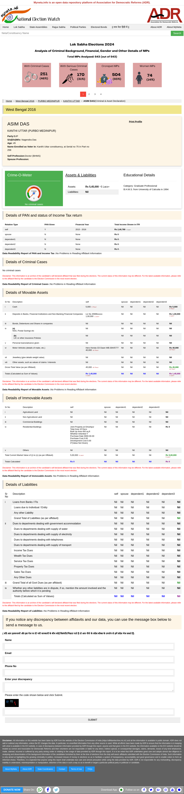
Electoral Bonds (99, 27)
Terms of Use (76, 769)
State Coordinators (45, 769)
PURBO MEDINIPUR (49, 101)
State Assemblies (38, 27)
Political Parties (78, 27)
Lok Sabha (19, 27)
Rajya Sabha (58, 27)
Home (6, 27)
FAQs (90, 769)
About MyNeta (174, 27)
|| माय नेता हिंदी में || (120, 27)
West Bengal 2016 (24, 101)
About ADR (156, 27)
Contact (62, 769)
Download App (109, 789)
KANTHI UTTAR (71, 101)
